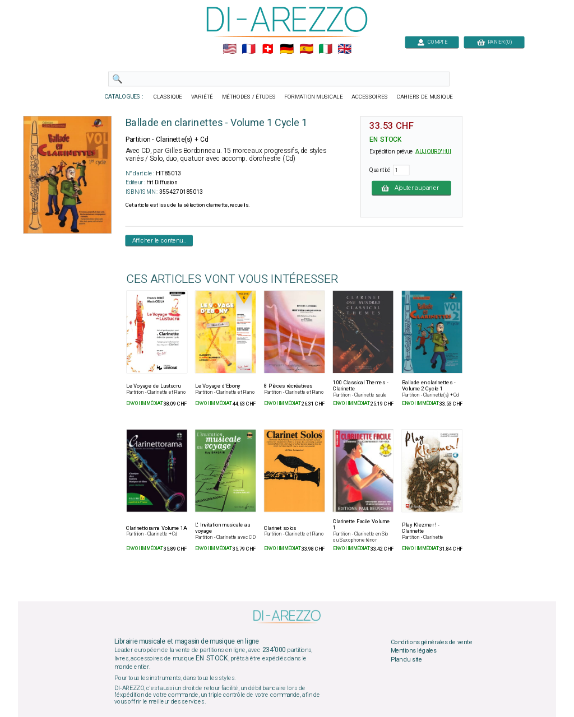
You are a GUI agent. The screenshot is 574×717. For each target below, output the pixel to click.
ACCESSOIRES (369, 97)
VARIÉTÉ (202, 97)
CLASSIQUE (168, 97)
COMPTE (432, 41)
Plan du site (406, 659)
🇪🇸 (306, 49)
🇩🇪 (287, 49)
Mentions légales (414, 650)
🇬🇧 (344, 49)
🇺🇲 (230, 49)
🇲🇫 (249, 49)
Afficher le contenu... (159, 240)
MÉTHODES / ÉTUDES (249, 97)
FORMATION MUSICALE (313, 97)
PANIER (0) (494, 41)
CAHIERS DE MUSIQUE (425, 97)
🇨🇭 (268, 49)
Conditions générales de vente (432, 641)
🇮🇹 (325, 49)
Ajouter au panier (411, 187)
